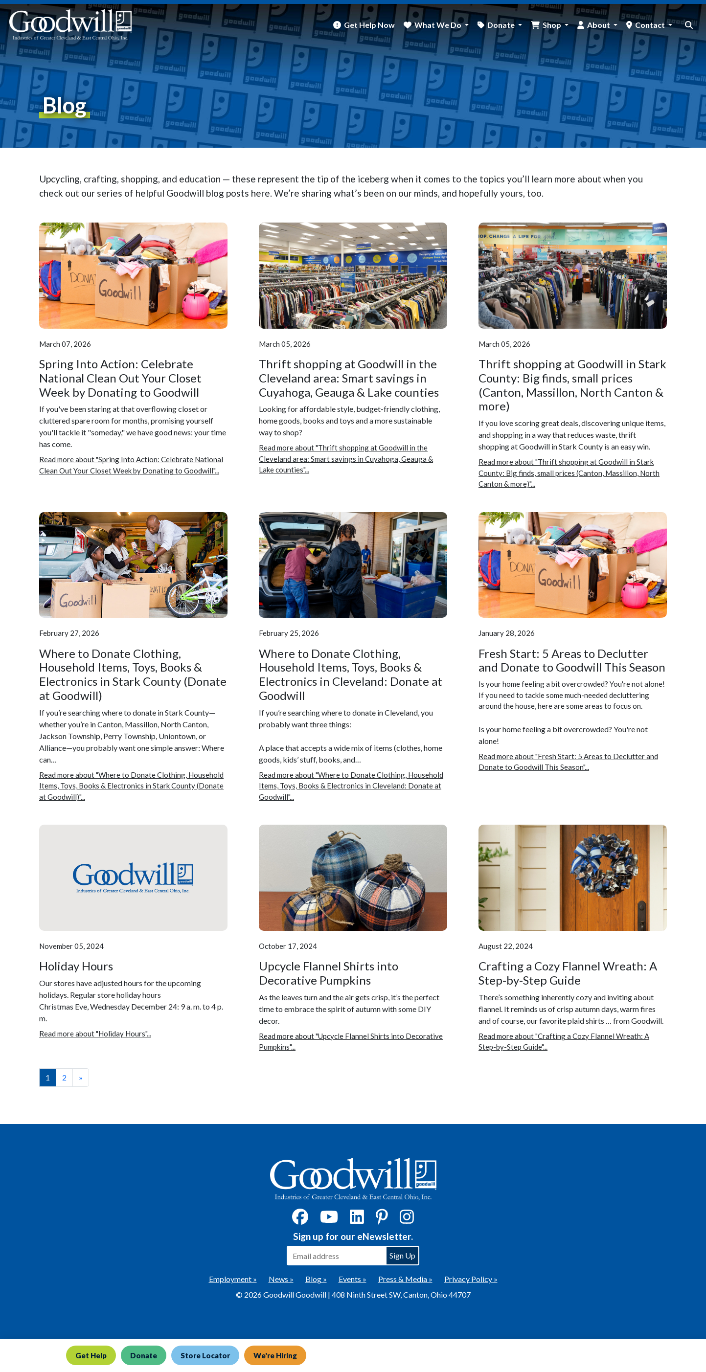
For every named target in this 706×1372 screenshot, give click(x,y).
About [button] (599, 24)
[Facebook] (300, 1219)
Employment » (233, 1278)
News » (281, 1278)
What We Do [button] (438, 24)
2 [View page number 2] (64, 1077)
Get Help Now (369, 24)
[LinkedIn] (357, 1219)
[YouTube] (329, 1219)
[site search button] (689, 25)
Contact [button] (650, 24)
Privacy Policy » (471, 1278)
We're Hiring (275, 1355)
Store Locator (205, 1355)
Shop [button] (553, 24)
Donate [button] (501, 24)
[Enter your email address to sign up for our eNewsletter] (336, 1255)
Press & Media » (405, 1278)
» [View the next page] (81, 1077)
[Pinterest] (382, 1219)
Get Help (91, 1355)
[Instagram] (407, 1219)
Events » (352, 1278)
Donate (143, 1355)
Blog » (316, 1278)
